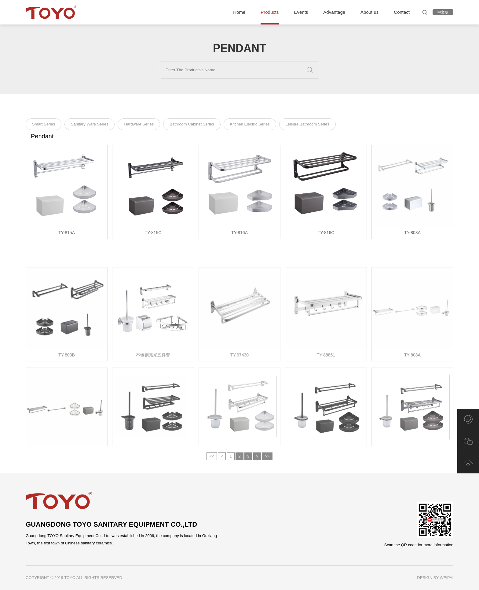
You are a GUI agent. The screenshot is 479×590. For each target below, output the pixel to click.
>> (267, 461)
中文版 (442, 12)
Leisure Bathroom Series (307, 125)
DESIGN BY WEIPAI (435, 577)
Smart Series (43, 125)
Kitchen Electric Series (250, 125)
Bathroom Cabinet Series (192, 125)
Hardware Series (139, 125)
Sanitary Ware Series (89, 125)
